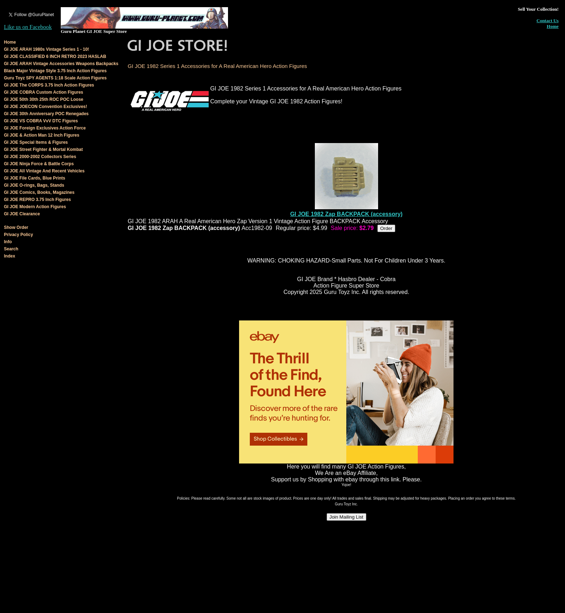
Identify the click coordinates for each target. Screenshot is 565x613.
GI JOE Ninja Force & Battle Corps (39, 163)
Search (11, 248)
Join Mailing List (346, 517)
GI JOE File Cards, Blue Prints (34, 178)
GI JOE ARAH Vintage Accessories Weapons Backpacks (61, 63)
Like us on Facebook (28, 27)
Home (553, 26)
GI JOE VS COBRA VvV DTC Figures (41, 120)
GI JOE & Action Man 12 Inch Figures (41, 135)
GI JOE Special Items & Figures (36, 142)
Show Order (16, 227)
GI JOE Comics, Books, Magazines (39, 192)
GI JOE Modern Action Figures (35, 206)
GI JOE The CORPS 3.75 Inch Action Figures (49, 85)
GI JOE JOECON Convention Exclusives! (45, 106)
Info (8, 241)
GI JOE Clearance (22, 213)
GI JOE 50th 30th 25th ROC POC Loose (43, 99)
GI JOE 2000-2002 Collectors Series (40, 156)
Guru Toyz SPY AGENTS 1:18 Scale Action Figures (55, 77)
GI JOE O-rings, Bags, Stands (34, 185)
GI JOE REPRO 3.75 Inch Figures (37, 199)
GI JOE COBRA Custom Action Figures (43, 92)
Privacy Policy (18, 234)
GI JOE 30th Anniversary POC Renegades (46, 113)
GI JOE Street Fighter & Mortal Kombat (43, 149)
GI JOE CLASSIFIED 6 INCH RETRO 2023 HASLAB (55, 56)
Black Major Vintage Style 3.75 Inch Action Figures (55, 70)
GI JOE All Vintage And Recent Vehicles (44, 170)
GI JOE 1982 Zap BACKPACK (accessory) (346, 214)
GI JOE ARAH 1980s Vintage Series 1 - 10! (46, 49)
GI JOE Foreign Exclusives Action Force (45, 128)
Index (9, 256)
